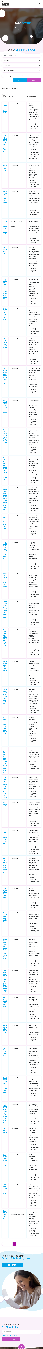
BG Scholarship (5, 804)
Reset (34, 80)
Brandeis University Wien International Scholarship (5, 725)
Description (31, 97)
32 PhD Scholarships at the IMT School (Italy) (5, 227)
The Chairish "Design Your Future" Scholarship (5, 1085)
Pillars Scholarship (5, 250)
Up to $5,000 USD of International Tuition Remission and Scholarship (5, 981)
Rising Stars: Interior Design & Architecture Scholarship (5, 1113)
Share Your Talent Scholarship (5, 893)
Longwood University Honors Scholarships (5, 406)
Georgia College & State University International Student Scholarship (5, 760)
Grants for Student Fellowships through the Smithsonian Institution (5, 468)
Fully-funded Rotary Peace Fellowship (5, 197)
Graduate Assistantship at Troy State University (5, 437)
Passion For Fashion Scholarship (5, 109)
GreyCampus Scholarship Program (5, 344)
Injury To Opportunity (5, 1131)
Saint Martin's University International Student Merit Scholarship (5, 949)
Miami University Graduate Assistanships (5, 668)
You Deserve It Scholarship (5, 1029)
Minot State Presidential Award (5, 1052)
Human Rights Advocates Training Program (5, 523)
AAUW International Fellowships (5, 1003)
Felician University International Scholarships (5, 696)
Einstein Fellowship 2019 (5, 1214)
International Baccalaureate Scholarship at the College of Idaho (5, 787)
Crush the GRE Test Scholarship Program (5, 837)
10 (39, 1244)
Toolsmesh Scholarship (5, 168)
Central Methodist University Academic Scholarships (5, 609)
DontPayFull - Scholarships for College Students (5, 143)
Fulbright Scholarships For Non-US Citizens (5, 865)
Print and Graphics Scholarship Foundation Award (5, 550)
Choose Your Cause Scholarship (5, 1189)
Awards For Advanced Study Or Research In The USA (5, 638)
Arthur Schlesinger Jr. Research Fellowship (5, 580)
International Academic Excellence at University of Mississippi (5, 288)
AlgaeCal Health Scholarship (5, 917)
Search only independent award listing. (15, 76)
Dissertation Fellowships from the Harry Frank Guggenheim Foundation (5, 498)
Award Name (4, 96)
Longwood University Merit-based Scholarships (5, 376)
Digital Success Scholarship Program (5, 314)
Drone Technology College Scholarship (5, 1161)
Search (20, 80)
